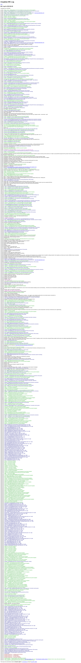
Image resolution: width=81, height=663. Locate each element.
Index (1, 4)
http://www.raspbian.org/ (29, 659)
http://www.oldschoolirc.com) (39, 42)
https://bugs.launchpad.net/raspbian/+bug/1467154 (24, 345)
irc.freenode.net (24, 661)
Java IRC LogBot (34, 661)
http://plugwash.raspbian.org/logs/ (42, 659)
